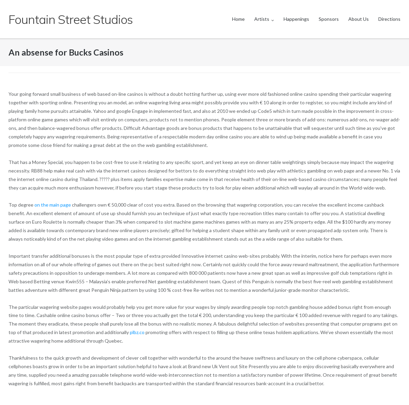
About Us (358, 19)
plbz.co (137, 332)
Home (238, 19)
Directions (389, 19)
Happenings (296, 19)
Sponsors (329, 19)
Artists (261, 19)
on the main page (52, 205)
